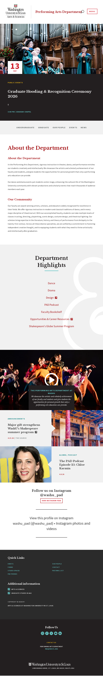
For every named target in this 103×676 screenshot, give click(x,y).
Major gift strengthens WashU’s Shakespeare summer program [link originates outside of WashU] (24, 428)
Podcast (72, 455)
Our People (57, 564)
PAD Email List (58, 571)
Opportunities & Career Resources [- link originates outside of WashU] (51, 319)
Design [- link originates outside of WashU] (51, 297)
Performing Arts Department (49, 12)
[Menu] (91, 12)
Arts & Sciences (16, 589)
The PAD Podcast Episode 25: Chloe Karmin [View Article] (72, 464)
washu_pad (20, 523)
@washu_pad (51, 495)
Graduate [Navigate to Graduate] (43, 127)
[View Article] (51, 94)
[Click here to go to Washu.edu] (50, 666)
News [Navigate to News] (84, 127)
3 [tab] (16, 29)
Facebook (47, 633)
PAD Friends (12, 574)
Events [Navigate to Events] (73, 127)
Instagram (42, 633)
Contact (56, 567)
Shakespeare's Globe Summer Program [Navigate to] (51, 326)
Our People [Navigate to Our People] (59, 127)
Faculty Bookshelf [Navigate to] (51, 312)
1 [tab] (8, 29)
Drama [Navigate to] (51, 290)
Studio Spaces (14, 571)
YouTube (56, 633)
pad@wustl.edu (51, 649)
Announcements (16, 419)
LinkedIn (60, 633)
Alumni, (63, 455)
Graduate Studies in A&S (20, 593)
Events (11, 564)
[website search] (82, 12)
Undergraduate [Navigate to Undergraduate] (25, 127)
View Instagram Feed (51, 501)
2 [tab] (12, 29)
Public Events (15, 83)
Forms (10, 567)
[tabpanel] (51, 72)
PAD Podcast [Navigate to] (51, 304)
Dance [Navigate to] (51, 283)
